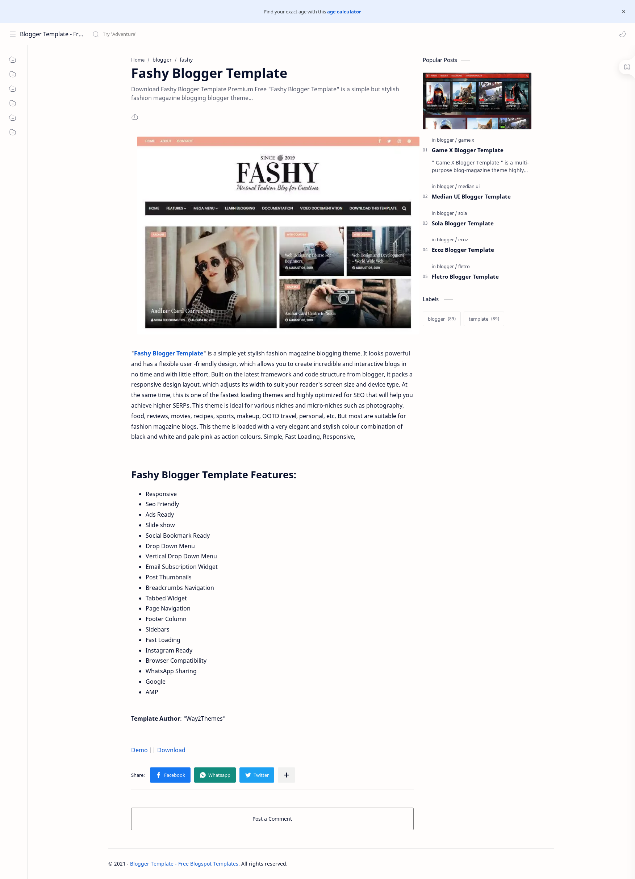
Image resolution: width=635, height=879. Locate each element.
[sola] (462, 213)
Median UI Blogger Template (471, 196)
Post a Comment (272, 818)
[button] (622, 34)
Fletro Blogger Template (465, 276)
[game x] (466, 140)
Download (171, 750)
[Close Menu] (624, 11)
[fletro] (464, 266)
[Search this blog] (150, 34)
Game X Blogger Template (468, 150)
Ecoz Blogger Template (463, 249)
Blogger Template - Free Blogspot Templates (51, 34)
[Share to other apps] (286, 775)
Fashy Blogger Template (168, 353)
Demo (139, 750)
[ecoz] (463, 239)
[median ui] (469, 186)
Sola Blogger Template (463, 223)
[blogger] (447, 140)
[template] (484, 319)
